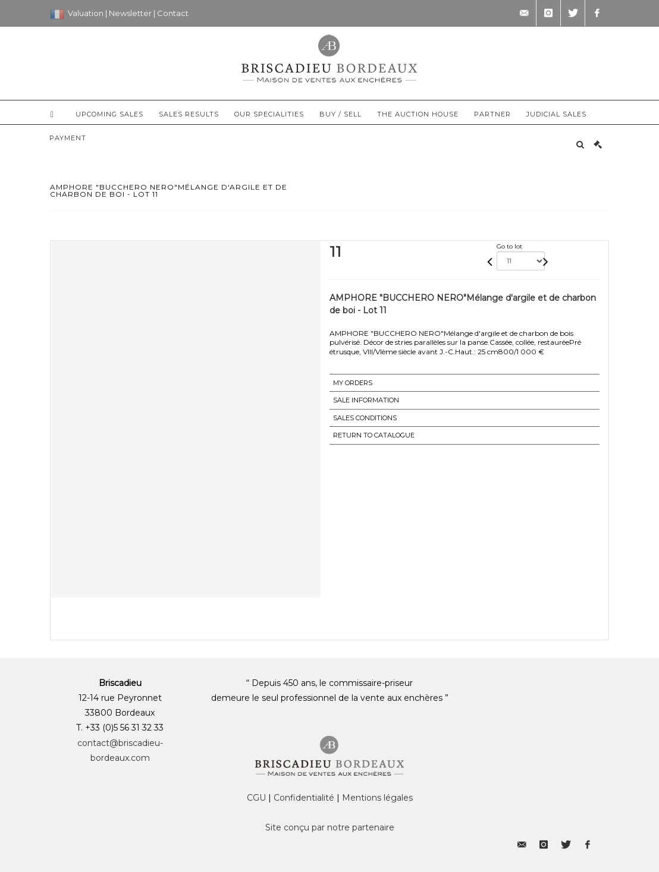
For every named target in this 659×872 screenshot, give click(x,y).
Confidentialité (304, 797)
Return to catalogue (374, 435)
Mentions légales (377, 797)
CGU (256, 797)
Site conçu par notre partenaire (329, 827)
